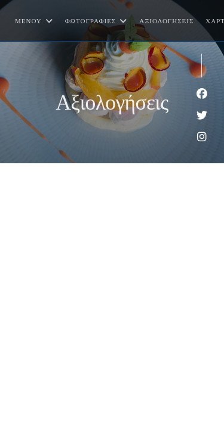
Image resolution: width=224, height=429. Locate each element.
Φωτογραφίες (96, 21)
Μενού (34, 21)
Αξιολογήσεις (166, 21)
